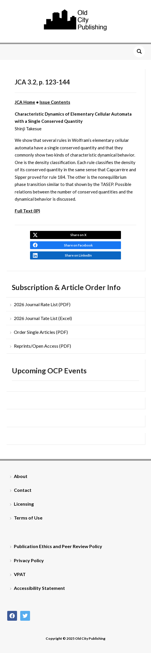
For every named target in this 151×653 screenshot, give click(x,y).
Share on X (78, 235)
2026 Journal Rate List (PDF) (42, 304)
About (20, 476)
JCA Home (25, 102)
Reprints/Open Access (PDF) (42, 346)
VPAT (20, 574)
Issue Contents (55, 102)
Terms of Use (28, 517)
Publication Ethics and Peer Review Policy (58, 546)
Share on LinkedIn (78, 255)
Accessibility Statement (39, 588)
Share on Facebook (78, 245)
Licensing (24, 504)
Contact (22, 490)
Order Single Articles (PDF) (41, 332)
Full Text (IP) (27, 210)
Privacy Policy (29, 560)
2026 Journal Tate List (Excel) (43, 318)
